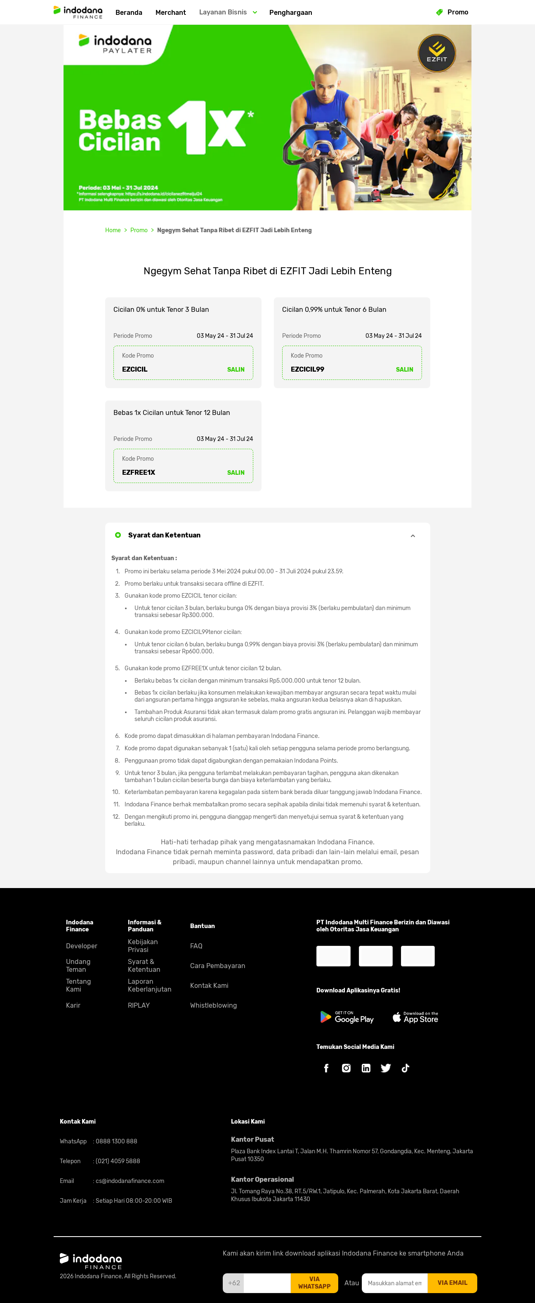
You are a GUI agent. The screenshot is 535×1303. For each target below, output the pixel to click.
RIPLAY (139, 1005)
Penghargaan (290, 12)
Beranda (128, 12)
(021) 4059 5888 (117, 1161)
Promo (139, 230)
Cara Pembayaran (217, 966)
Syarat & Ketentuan (144, 965)
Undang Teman (78, 965)
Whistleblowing (213, 1005)
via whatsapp (314, 1283)
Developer (81, 946)
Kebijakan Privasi (143, 946)
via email (452, 1283)
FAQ (196, 946)
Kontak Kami (209, 986)
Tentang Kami (78, 985)
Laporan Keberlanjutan (150, 985)
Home (113, 230)
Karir (73, 1005)
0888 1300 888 (115, 1141)
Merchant (171, 12)
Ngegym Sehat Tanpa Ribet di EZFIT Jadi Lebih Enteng (234, 230)
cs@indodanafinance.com (129, 1181)
